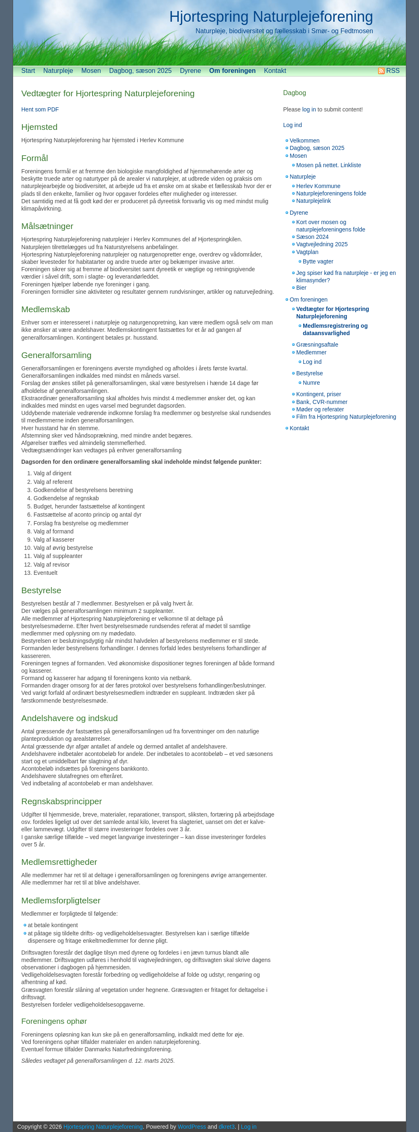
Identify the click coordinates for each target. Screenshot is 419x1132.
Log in (249, 1126)
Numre (311, 382)
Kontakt (275, 70)
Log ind (292, 125)
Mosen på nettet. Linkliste (328, 165)
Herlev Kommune (318, 186)
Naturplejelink (313, 200)
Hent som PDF (40, 109)
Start (28, 70)
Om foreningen (232, 70)
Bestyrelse (309, 373)
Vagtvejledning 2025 (322, 244)
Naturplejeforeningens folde (331, 193)
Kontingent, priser (318, 394)
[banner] (209, 33)
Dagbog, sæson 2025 (140, 70)
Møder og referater (320, 409)
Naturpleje (58, 70)
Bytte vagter (318, 261)
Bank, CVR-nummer (321, 402)
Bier (301, 287)
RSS (393, 70)
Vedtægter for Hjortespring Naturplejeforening (108, 93)
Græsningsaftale (317, 344)
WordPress (192, 1126)
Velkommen (305, 140)
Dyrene (190, 70)
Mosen (91, 70)
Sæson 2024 (312, 237)
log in (309, 109)
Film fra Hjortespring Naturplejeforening (346, 416)
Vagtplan (307, 252)
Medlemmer (311, 352)
